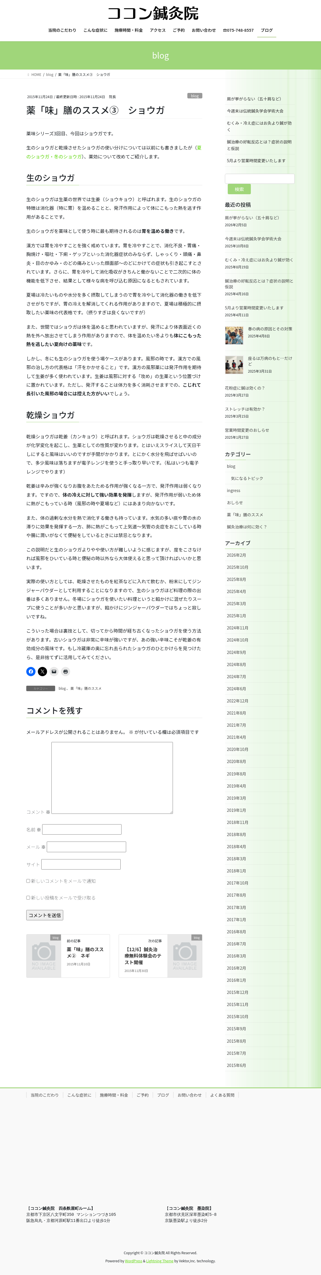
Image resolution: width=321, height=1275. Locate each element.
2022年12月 (238, 701)
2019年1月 (236, 810)
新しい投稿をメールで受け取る (63, 897)
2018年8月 (236, 834)
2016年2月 (236, 968)
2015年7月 (236, 1053)
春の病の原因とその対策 (270, 329)
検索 (239, 189)
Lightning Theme (159, 1260)
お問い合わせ (190, 1095)
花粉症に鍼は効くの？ (245, 388)
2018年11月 (238, 822)
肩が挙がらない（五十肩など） (255, 99)
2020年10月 (238, 749)
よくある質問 (222, 1095)
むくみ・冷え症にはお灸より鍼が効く (259, 126)
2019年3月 (236, 798)
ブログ (163, 1095)
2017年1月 (236, 919)
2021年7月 (236, 725)
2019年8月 (236, 774)
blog (195, 95)
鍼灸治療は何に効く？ (247, 527)
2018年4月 (236, 846)
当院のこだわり (45, 1095)
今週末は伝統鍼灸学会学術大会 (255, 111)
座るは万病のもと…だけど (270, 361)
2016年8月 (236, 931)
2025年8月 (236, 579)
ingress (233, 490)
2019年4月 (236, 786)
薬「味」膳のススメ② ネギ (85, 952)
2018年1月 (236, 871)
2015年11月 (238, 1004)
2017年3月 (236, 907)
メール (36, 846)
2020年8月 (236, 761)
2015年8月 (236, 1041)
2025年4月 (236, 591)
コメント (38, 811)
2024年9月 (236, 652)
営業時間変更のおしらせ (247, 430)
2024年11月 (238, 628)
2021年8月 (236, 713)
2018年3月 (236, 858)
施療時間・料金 (114, 1095)
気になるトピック (247, 478)
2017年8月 (236, 895)
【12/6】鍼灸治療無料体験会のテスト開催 (142, 956)
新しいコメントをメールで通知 (63, 880)
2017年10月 (238, 883)
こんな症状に (79, 1095)
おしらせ (235, 502)
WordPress (133, 1260)
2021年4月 (236, 737)
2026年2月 (236, 555)
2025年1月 (236, 615)
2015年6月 (236, 1065)
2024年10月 (238, 640)
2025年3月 (236, 603)
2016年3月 (236, 956)
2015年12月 (238, 992)
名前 (33, 829)
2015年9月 (236, 1028)
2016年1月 (236, 980)
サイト (33, 864)
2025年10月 (238, 567)
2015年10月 (238, 1016)
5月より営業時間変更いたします (256, 160)
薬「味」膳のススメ (86, 688)
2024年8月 (236, 664)
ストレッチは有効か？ (245, 409)
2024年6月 (236, 688)
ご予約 (143, 1095)
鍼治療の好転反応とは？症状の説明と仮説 (259, 145)
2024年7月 (236, 676)
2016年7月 (236, 944)
